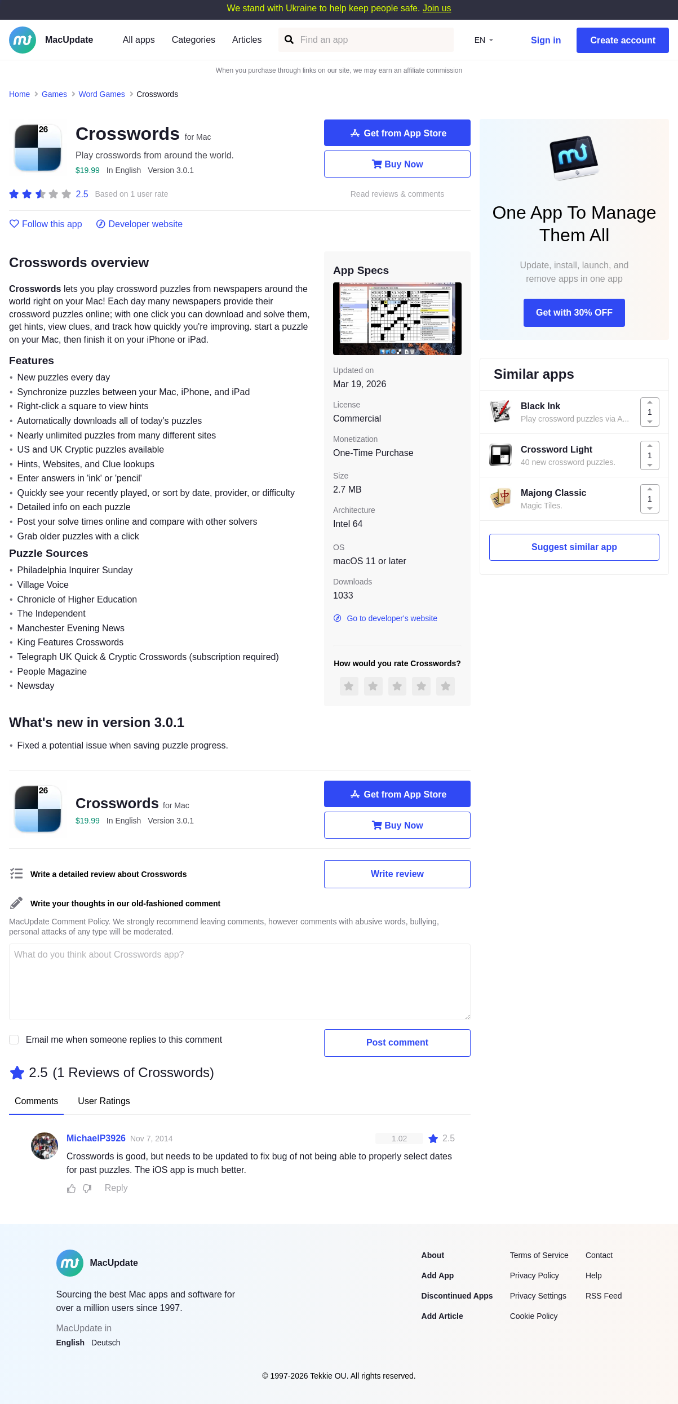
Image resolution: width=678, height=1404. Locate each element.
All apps (139, 40)
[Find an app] (288, 40)
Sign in (546, 40)
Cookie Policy (534, 1316)
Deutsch (105, 1343)
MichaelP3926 (96, 1138)
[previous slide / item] (341, 318)
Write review (397, 874)
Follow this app (45, 224)
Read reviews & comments (398, 194)
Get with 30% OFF (574, 312)
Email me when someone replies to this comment (124, 1039)
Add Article (442, 1316)
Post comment (397, 1042)
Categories (193, 40)
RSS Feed (604, 1296)
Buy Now (397, 164)
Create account (622, 40)
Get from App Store (397, 133)
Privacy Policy (534, 1275)
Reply (116, 1188)
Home (19, 94)
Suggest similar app (574, 547)
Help (594, 1275)
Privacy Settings (538, 1296)
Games (54, 94)
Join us (437, 8)
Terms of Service (539, 1255)
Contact (599, 1255)
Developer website (139, 224)
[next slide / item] (454, 318)
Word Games (102, 94)
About (433, 1255)
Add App (438, 1275)
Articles (247, 40)
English (70, 1343)
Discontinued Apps (457, 1296)
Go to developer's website (385, 618)
